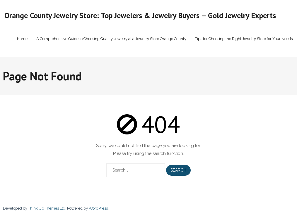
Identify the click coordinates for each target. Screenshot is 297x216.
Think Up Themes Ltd (46, 208)
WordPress (98, 208)
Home (22, 39)
